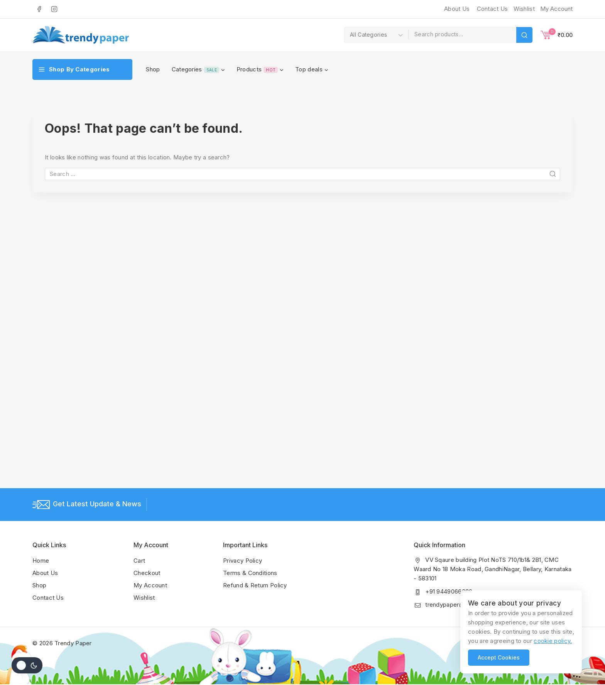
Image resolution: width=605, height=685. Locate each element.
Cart (139, 560)
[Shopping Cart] (557, 35)
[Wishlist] (523, 9)
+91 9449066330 (448, 591)
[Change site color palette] (27, 665)
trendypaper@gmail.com (459, 604)
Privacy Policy (242, 560)
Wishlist (144, 597)
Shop (153, 69)
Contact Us (492, 8)
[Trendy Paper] (80, 35)
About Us (457, 8)
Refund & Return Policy (255, 585)
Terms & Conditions (250, 573)
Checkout (147, 573)
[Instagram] (54, 8)
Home (40, 560)
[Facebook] (39, 8)
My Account (150, 585)
